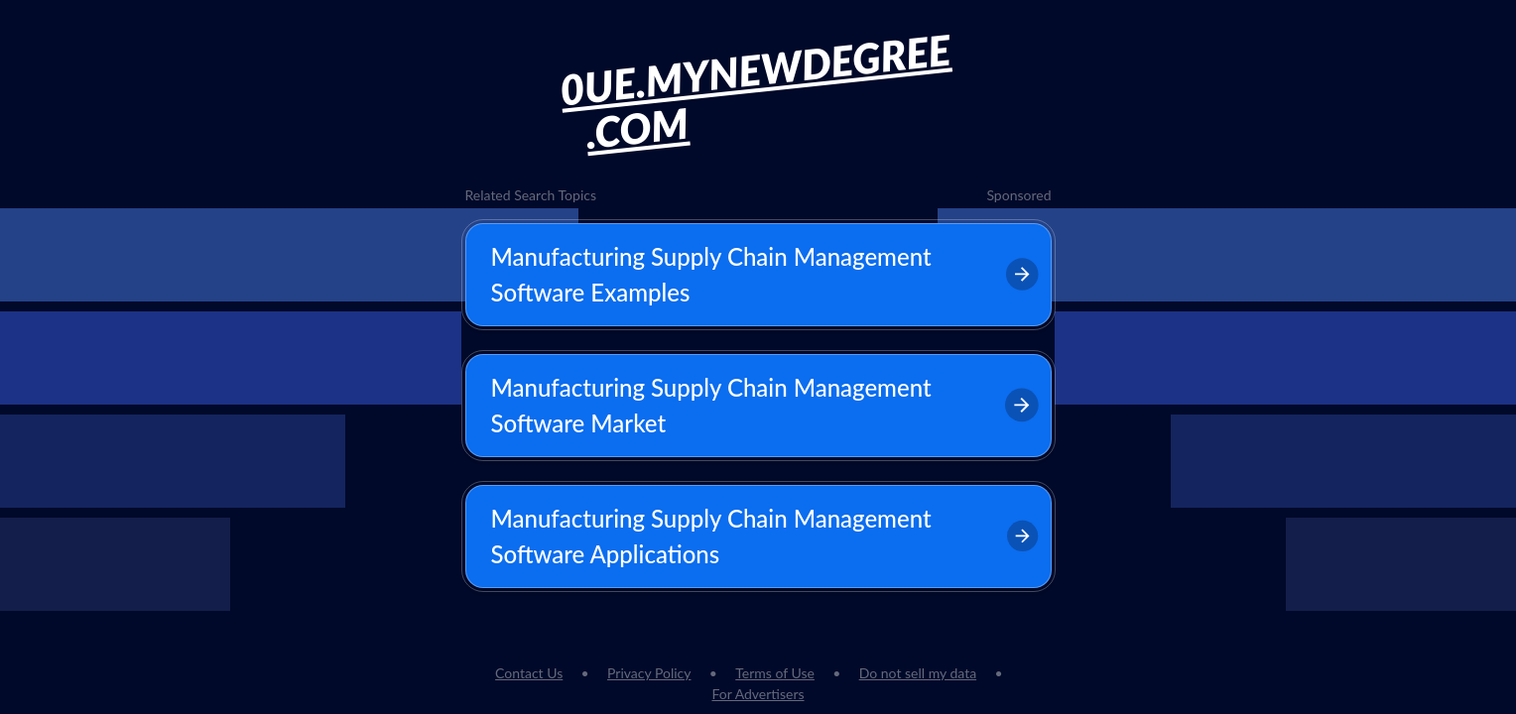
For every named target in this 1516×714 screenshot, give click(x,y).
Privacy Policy (649, 672)
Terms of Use (775, 672)
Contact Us (529, 672)
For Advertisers (757, 693)
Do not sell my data (917, 672)
